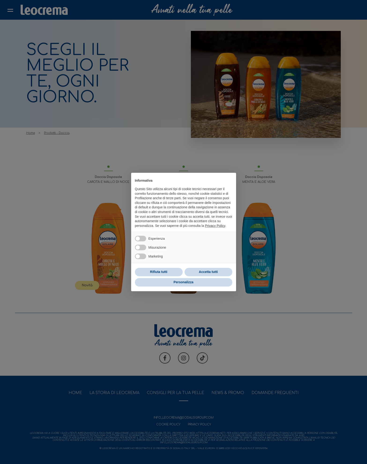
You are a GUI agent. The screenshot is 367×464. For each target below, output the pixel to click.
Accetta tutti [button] (208, 272)
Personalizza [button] (183, 282)
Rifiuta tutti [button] (158, 272)
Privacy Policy (215, 226)
